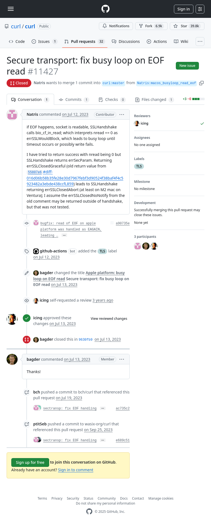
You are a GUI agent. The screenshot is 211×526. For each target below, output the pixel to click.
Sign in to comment (75, 469)
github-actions (53, 251)
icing (44, 300)
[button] (201, 83)
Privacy (56, 498)
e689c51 (123, 440)
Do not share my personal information (105, 503)
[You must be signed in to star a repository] (187, 26)
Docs (124, 498)
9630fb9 (85, 340)
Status (88, 498)
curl (16, 26)
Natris (39, 82)
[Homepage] (105, 8)
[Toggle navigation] (11, 9)
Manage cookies (160, 498)
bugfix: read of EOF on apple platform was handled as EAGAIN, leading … (71, 230)
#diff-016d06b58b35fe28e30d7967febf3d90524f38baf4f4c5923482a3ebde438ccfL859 (75, 177)
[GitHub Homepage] (89, 511)
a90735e (123, 223)
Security (73, 498)
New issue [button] (187, 65)
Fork (151, 26)
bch (36, 392)
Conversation (30, 100)
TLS (102, 251)
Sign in (183, 9)
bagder (46, 272)
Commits (74, 100)
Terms (42, 498)
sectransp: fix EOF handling (69, 409)
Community (107, 498)
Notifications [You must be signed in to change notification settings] (115, 26)
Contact (138, 498)
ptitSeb (40, 423)
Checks (112, 100)
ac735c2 (123, 409)
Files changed (154, 100)
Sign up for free (30, 462)
